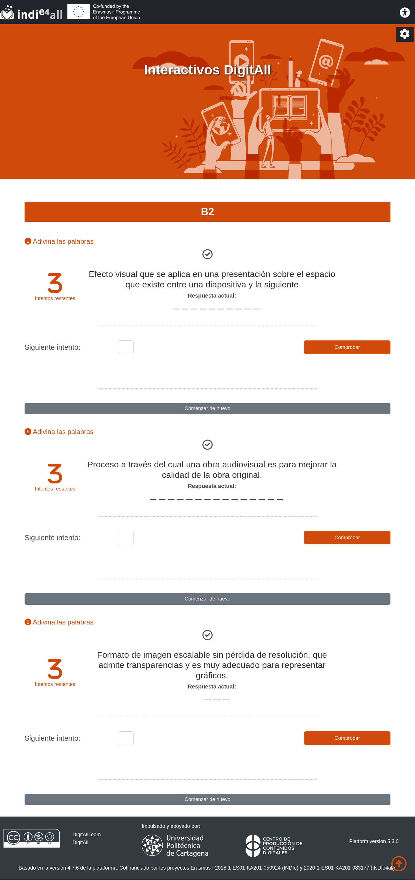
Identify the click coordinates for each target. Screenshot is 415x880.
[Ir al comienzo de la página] (399, 864)
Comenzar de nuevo (207, 408)
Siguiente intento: (52, 347)
